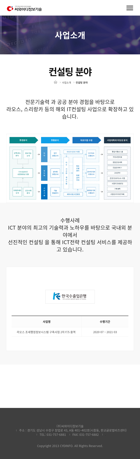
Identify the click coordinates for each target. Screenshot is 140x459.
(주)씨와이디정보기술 (24, 8)
